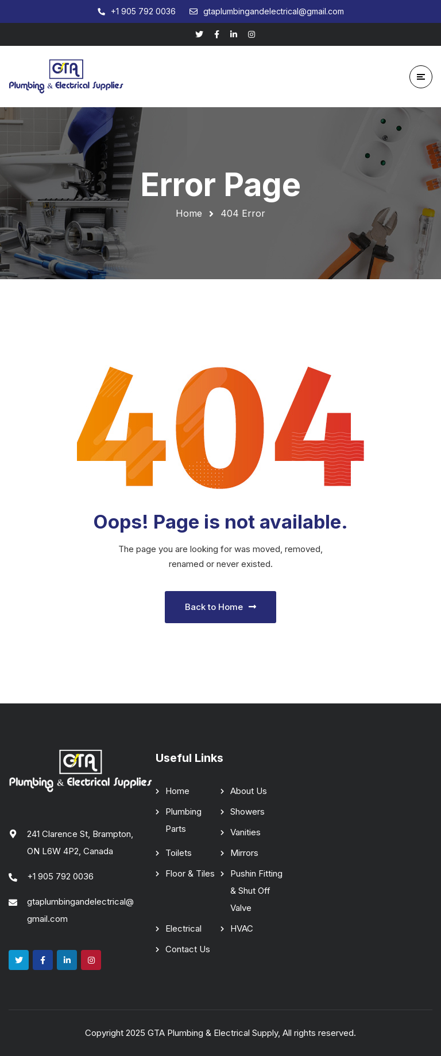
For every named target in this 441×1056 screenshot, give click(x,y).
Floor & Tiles (190, 873)
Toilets (178, 852)
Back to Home (220, 606)
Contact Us (187, 949)
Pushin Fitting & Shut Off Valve (256, 890)
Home (189, 213)
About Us (248, 790)
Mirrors (244, 852)
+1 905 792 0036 (60, 876)
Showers (247, 811)
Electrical (183, 928)
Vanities (245, 832)
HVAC (241, 928)
